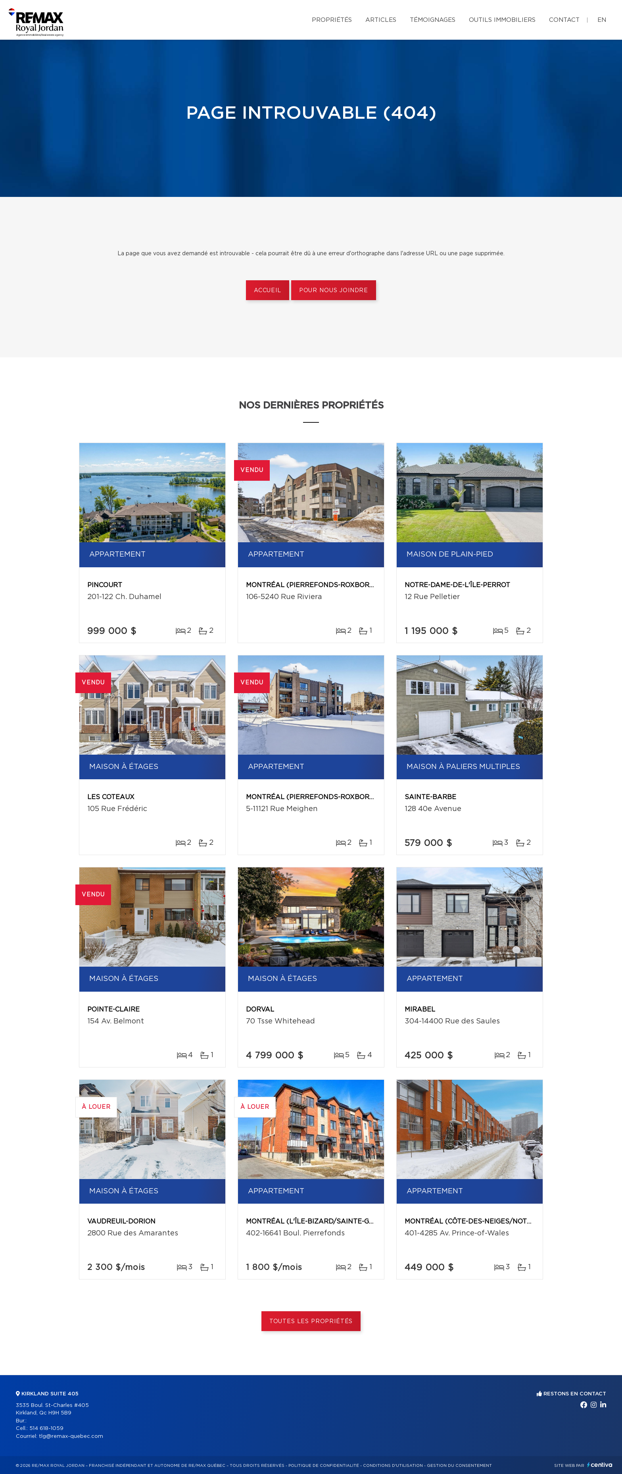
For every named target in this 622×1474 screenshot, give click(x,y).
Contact (564, 20)
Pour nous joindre (333, 290)
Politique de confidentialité (323, 1466)
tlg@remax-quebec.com (71, 1436)
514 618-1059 (46, 1428)
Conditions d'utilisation (393, 1466)
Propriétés (332, 20)
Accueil (267, 290)
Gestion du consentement (459, 1466)
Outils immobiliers (502, 20)
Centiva (599, 1464)
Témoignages (432, 20)
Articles (380, 20)
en (601, 20)
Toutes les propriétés (311, 1321)
